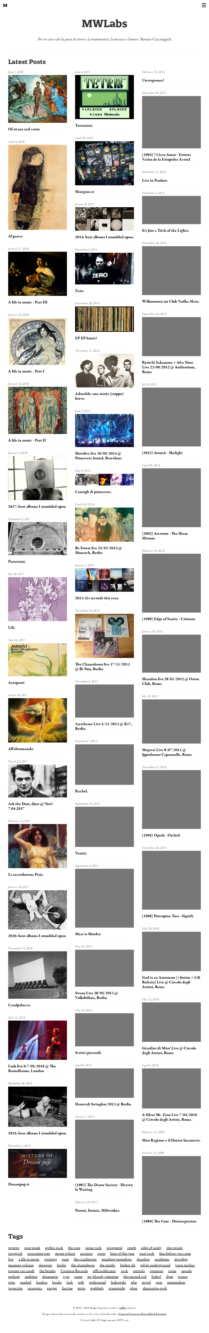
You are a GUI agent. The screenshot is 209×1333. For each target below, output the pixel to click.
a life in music (28, 1259)
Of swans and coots (24, 129)
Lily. (12, 627)
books (57, 1282)
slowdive (181, 1259)
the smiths (107, 1265)
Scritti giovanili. (88, 1053)
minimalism (176, 1282)
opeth (131, 1248)
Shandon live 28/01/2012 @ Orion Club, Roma (170, 681)
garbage (14, 1276)
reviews (13, 1248)
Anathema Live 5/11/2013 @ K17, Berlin (103, 726)
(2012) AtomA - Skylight (162, 453)
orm (159, 1282)
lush (70, 1282)
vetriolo (139, 1271)
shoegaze (45, 1265)
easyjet (52, 1288)
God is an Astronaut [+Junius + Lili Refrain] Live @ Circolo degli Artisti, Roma (171, 982)
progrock (15, 1253)
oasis (65, 1259)
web (81, 1282)
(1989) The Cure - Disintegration (169, 1221)
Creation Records (74, 1271)
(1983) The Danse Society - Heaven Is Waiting (104, 1187)
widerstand (97, 1282)
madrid (25, 1282)
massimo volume (21, 1265)
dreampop (50, 1276)
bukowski (118, 1282)
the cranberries (85, 1259)
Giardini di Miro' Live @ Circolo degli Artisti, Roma (169, 1051)
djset (169, 1276)
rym (66, 1276)
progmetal (114, 1248)
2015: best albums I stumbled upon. (37, 1133)
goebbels (96, 1288)
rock (124, 1271)
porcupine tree (38, 1253)
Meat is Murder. (88, 934)
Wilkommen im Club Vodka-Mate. (171, 301)
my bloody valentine (102, 1276)
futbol (156, 1276)
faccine (67, 1288)
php (134, 1282)
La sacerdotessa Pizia (25, 874)
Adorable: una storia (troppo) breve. (99, 396)
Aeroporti (16, 683)
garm (101, 1253)
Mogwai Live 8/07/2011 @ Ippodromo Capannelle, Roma (167, 752)
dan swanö (175, 1248)
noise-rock (93, 1248)
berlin (61, 1265)
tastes (78, 1276)
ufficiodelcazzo (104, 1271)
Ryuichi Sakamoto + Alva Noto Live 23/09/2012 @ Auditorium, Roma (168, 367)
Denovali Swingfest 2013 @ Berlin (103, 1104)
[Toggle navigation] (204, 5)
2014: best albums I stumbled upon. (104, 237)
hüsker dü (127, 1265)
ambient (31, 1276)
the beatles (47, 1271)
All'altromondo (20, 749)
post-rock (146, 1253)
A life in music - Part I (26, 371)
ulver (134, 1288)
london (41, 1282)
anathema (162, 1259)
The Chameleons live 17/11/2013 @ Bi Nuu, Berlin (102, 667)
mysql (146, 1282)
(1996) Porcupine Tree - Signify (168, 916)
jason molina (185, 1265)
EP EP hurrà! (86, 338)
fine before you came (175, 1253)
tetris (81, 1288)
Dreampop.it (18, 1184)
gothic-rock (54, 1248)
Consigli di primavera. (93, 492)
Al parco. (15, 236)
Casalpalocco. (19, 1005)
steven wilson (65, 1253)
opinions (156, 1271)
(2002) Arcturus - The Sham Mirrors (165, 536)
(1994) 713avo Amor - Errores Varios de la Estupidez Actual (166, 157)
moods (186, 1271)
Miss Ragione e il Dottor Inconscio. (171, 1140)
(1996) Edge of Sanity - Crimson (168, 619)
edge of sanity (151, 1248)
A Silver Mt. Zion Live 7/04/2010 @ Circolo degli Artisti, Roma (169, 1117)
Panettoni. (17, 561)
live (10, 1259)
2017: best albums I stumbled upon (37, 506)
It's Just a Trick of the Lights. (165, 230)
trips (11, 1282)
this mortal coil (135, 1276)
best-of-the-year (122, 1253)
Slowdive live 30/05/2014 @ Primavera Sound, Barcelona (98, 456)
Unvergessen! (153, 80)
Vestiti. (81, 853)
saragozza (35, 1288)
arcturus (86, 1253)
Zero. (79, 291)
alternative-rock (154, 1288)
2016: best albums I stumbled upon (37, 936)
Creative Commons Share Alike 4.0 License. (142, 1314)
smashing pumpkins (116, 1259)
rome (172, 1271)
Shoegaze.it (84, 192)
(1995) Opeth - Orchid (161, 835)
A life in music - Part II (27, 440)
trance (183, 1276)
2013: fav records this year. (97, 598)
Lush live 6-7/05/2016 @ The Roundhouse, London (32, 1068)
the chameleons (83, 1265)
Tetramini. (84, 125)
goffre (122, 1308)
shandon (143, 1259)
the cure (74, 1248)
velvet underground (155, 1265)
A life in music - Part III (28, 302)
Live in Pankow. (155, 180)
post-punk (32, 1248)
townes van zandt (21, 1271)
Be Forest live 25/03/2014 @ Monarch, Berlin (98, 550)
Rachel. (81, 791)
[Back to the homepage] (5, 5)
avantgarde (116, 1288)
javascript (15, 1288)
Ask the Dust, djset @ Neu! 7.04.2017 (30, 806)
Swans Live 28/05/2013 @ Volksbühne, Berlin (96, 995)
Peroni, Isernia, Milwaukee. (97, 1210)
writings (50, 1259)
